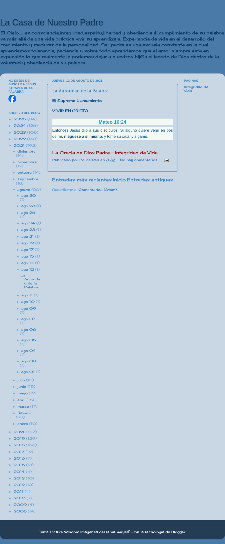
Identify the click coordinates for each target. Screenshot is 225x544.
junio (22, 387)
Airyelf (123, 532)
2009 (21, 505)
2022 (20, 139)
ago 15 (28, 256)
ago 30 (28, 195)
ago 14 (28, 263)
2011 (19, 492)
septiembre (27, 179)
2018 (20, 445)
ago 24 (28, 223)
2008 (21, 511)
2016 (20, 458)
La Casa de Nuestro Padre (51, 22)
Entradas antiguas (150, 180)
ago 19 (28, 243)
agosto (24, 190)
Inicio (119, 180)
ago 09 (28, 308)
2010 (20, 498)
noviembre (27, 162)
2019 (20, 438)
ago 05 (28, 340)
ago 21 (28, 236)
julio (21, 380)
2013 (20, 478)
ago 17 (28, 250)
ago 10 (28, 302)
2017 (20, 452)
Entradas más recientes (82, 180)
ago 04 (28, 351)
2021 (20, 145)
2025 (20, 119)
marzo (23, 406)
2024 (20, 126)
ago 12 (28, 269)
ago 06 (28, 330)
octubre (25, 172)
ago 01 (28, 372)
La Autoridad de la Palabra (80, 90)
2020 (21, 432)
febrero (24, 413)
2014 (20, 472)
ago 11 (27, 295)
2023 (20, 132)
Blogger (178, 532)
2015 (20, 465)
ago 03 (28, 361)
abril (22, 400)
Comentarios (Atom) (97, 190)
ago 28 (28, 206)
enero (23, 424)
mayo (23, 393)
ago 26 (28, 213)
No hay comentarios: (139, 160)
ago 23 (28, 230)
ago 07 (28, 319)
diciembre (26, 151)
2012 (20, 485)
